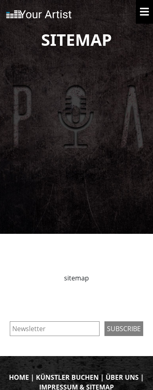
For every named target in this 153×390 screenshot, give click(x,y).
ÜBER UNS (122, 377)
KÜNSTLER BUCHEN (67, 377)
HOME (19, 377)
